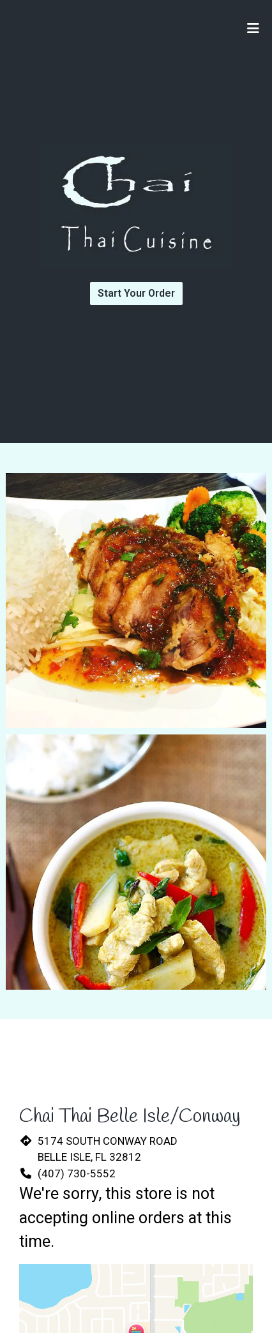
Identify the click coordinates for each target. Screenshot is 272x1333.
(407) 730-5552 (77, 1173)
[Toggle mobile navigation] (253, 28)
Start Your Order (136, 293)
